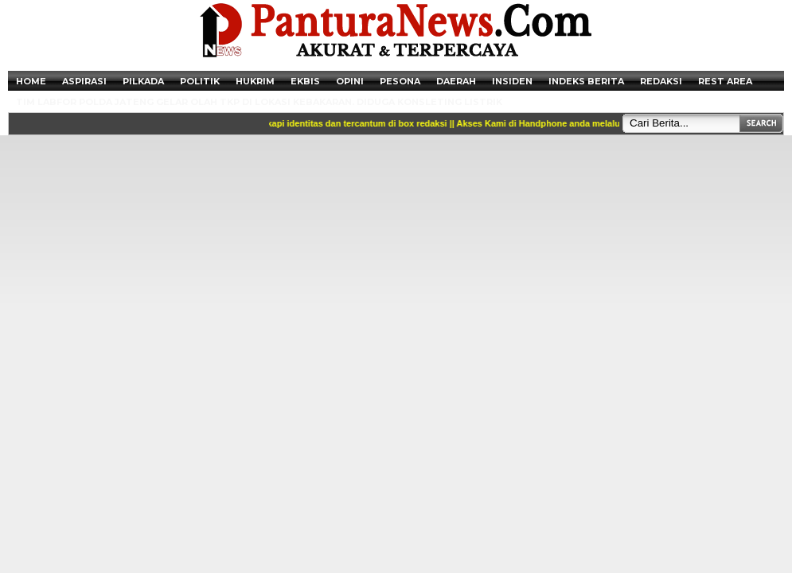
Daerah (456, 81)
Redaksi (661, 81)
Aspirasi (84, 81)
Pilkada (143, 81)
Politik (200, 81)
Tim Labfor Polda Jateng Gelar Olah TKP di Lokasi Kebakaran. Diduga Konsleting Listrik (259, 101)
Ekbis (305, 81)
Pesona (400, 81)
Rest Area (725, 81)
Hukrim (255, 81)
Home (31, 81)
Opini (350, 81)
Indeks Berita (586, 81)
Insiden (512, 81)
